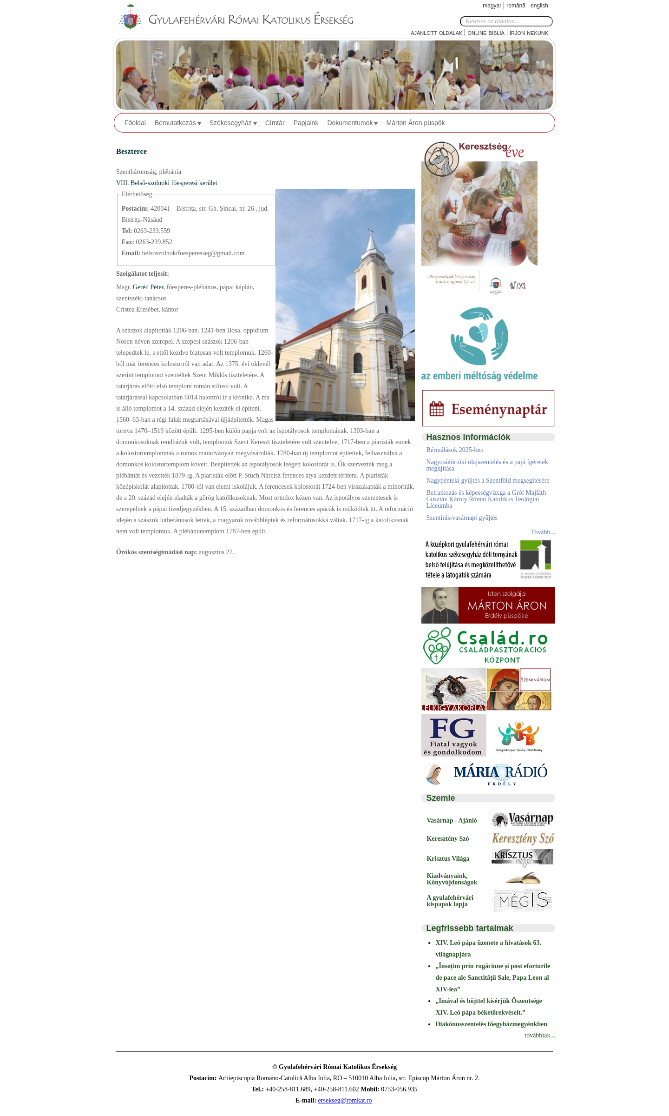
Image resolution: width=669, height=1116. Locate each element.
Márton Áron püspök (415, 122)
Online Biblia (485, 32)
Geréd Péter (147, 287)
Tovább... (543, 532)
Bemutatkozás (175, 122)
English (539, 5)
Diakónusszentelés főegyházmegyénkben (491, 1024)
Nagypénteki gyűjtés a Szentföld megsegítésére (487, 480)
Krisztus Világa (447, 858)
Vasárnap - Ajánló (451, 820)
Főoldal (135, 122)
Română (515, 5)
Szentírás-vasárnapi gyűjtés (462, 517)
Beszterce (131, 151)
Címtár (275, 122)
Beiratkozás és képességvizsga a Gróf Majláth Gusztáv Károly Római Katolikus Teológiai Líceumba (486, 499)
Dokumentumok (350, 122)
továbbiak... (540, 1035)
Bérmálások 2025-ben (454, 449)
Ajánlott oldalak (436, 32)
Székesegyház (231, 122)
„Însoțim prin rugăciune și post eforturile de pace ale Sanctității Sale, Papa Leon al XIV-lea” (492, 978)
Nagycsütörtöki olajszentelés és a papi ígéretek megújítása (487, 465)
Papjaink (306, 122)
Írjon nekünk (529, 32)
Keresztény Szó (447, 838)
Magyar (492, 5)
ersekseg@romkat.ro (345, 1100)
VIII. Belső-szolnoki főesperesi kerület (166, 182)
